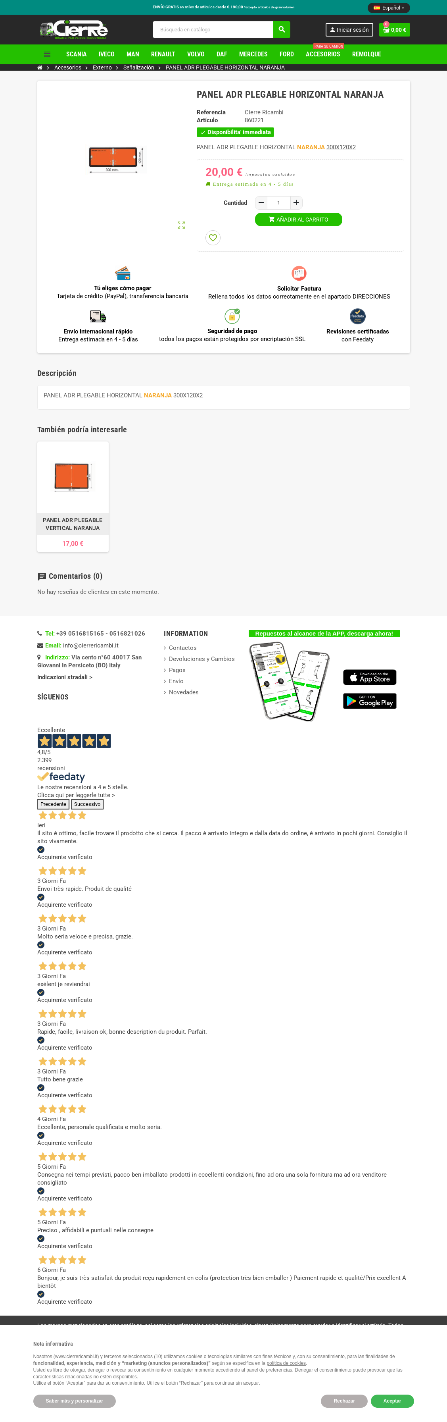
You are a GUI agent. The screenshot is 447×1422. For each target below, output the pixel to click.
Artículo (207, 120)
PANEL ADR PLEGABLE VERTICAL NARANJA (72, 524)
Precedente (53, 804)
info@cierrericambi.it (91, 645)
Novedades (184, 692)
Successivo (87, 804)
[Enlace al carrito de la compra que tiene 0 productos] (394, 30)
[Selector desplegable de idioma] (389, 8)
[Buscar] (221, 29)
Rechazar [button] (344, 1401)
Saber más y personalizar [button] (75, 1401)
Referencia (211, 112)
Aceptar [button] (392, 1401)
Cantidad (235, 202)
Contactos (183, 647)
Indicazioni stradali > (65, 677)
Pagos (177, 670)
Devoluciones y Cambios (202, 659)
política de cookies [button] (286, 1363)
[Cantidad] (279, 203)
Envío (176, 681)
